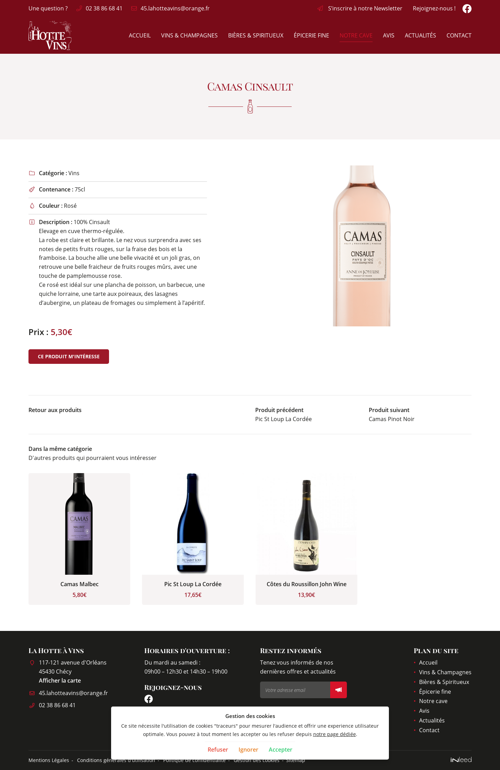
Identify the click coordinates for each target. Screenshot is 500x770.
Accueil (140, 35)
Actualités (420, 35)
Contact (459, 35)
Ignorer (248, 749)
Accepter (280, 749)
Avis (388, 35)
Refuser (218, 749)
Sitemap (295, 760)
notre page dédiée (334, 734)
